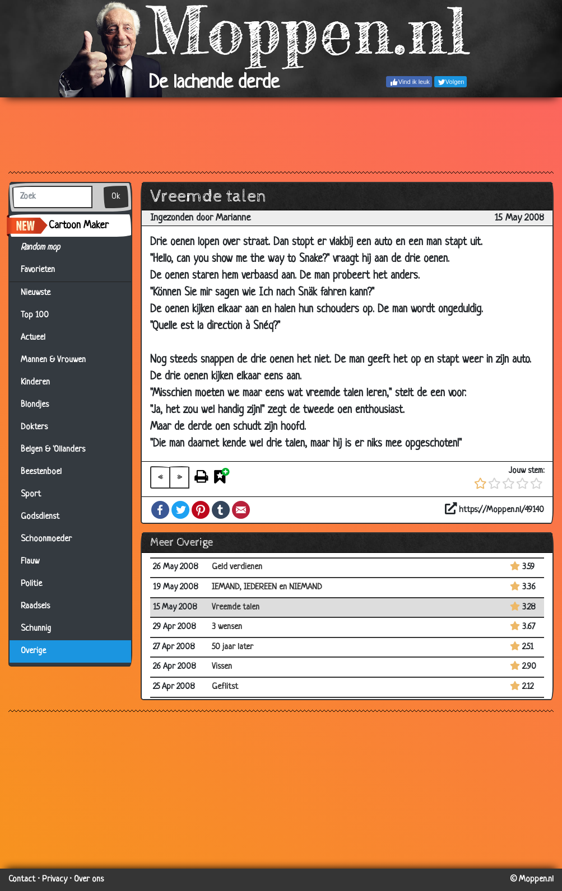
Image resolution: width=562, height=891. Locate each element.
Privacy (54, 879)
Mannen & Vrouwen (53, 360)
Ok (116, 196)
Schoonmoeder (46, 539)
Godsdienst (40, 517)
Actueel (33, 338)
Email (241, 510)
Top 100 (35, 315)
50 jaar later (232, 647)
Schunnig (36, 629)
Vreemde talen (235, 607)
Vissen (222, 667)
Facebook (160, 510)
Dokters (34, 427)
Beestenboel (41, 472)
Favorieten (44, 270)
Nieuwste (35, 293)
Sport (31, 494)
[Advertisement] (281, 134)
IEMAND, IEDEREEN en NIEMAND (267, 587)
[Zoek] (52, 197)
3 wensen (227, 627)
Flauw (30, 561)
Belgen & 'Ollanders (53, 449)
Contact (21, 879)
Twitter (180, 510)
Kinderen (35, 382)
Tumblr (221, 510)
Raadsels (35, 606)
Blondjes (35, 405)
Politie (31, 584)
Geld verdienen (237, 567)
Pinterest (201, 510)
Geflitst (225, 687)
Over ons (89, 879)
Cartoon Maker (79, 225)
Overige (33, 651)
